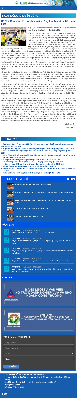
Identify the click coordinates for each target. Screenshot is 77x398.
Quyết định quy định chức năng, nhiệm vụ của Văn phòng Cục (33, 232)
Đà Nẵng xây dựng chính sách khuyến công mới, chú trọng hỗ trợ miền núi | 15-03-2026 (32, 164)
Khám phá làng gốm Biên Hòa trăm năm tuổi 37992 (33, 184)
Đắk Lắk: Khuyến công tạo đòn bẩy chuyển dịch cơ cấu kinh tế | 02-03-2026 (28, 166)
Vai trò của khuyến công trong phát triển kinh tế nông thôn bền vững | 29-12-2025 (30, 173)
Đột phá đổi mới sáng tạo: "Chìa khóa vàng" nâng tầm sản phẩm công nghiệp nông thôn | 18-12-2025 (37, 148)
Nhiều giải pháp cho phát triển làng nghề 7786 (31, 208)
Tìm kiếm (11, 366)
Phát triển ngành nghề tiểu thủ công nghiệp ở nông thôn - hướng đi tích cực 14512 (44, 192)
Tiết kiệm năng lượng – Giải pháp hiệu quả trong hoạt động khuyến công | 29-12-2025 (32, 162)
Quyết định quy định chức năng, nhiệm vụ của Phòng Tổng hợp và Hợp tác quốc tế (40, 261)
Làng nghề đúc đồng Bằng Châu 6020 (29, 216)
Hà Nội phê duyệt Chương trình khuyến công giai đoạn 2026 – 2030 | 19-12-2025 (30, 160)
